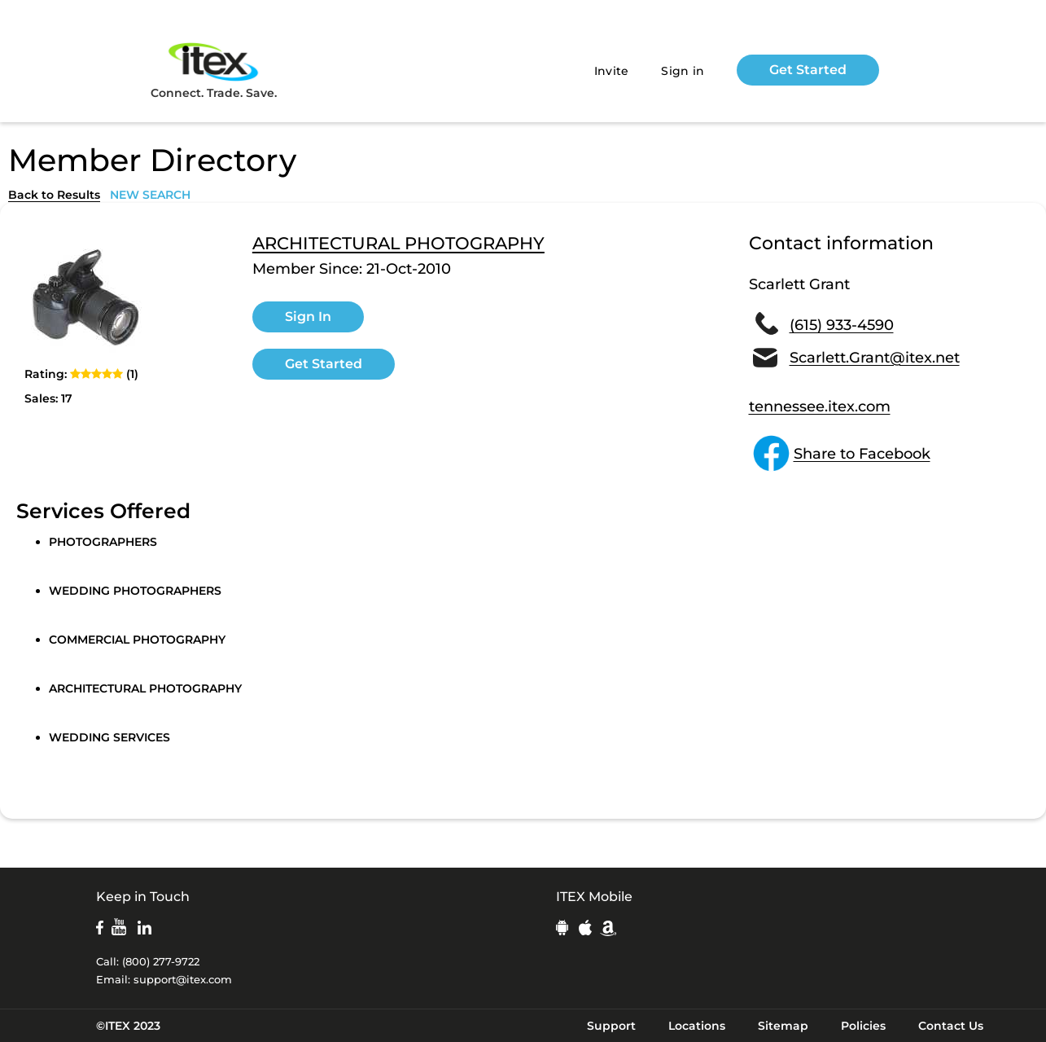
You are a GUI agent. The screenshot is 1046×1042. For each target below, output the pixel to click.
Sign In (308, 316)
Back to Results (54, 194)
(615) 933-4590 (842, 325)
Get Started (808, 69)
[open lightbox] (85, 296)
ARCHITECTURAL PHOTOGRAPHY (398, 243)
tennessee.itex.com (820, 406)
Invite (611, 71)
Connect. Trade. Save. (214, 69)
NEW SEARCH (150, 194)
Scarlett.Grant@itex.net (875, 358)
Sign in (682, 71)
